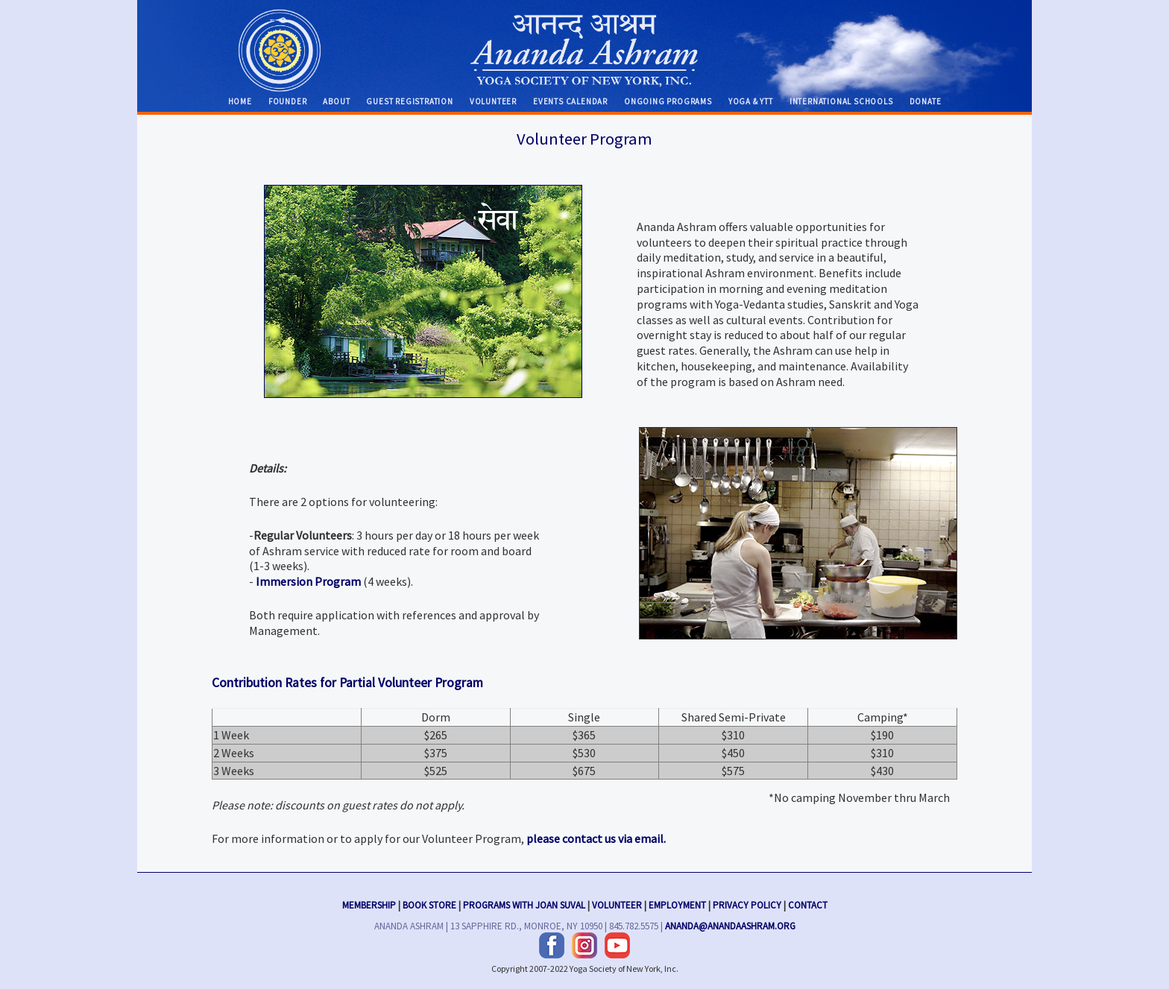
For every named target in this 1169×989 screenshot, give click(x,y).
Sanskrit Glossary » (423, 291)
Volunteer (493, 101)
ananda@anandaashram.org (730, 924)
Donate (926, 101)
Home (240, 101)
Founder (287, 101)
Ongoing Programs (668, 101)
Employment (677, 903)
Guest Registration (409, 101)
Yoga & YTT (750, 101)
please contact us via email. (596, 838)
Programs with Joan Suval (524, 903)
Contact (808, 903)
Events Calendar (570, 101)
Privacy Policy (747, 903)
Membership (369, 903)
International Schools (841, 101)
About (336, 101)
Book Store (429, 903)
